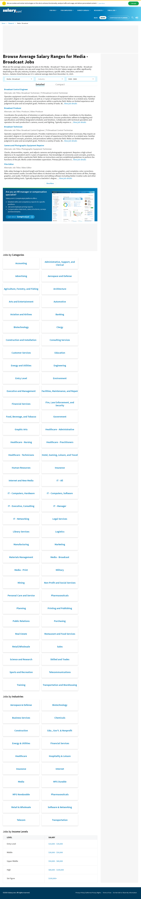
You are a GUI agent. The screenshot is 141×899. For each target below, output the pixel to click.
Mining (21, 582)
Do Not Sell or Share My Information (125, 893)
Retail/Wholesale (21, 646)
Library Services (21, 531)
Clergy (60, 327)
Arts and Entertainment (21, 301)
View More (50, 183)
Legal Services (59, 518)
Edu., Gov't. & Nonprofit (59, 730)
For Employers (67, 10)
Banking (60, 314)
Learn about (20, 217)
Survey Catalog (84, 10)
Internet (60, 768)
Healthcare (21, 756)
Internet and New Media (21, 480)
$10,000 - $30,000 (55, 843)
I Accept (133, 3)
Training (21, 684)
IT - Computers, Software (60, 493)
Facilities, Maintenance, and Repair (60, 391)
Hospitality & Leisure (60, 756)
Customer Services (21, 352)
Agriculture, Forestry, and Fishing (21, 288)
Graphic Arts (21, 429)
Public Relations (21, 621)
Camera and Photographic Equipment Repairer (24, 145)
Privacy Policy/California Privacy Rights (88, 893)
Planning (21, 608)
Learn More (101, 3)
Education (60, 352)
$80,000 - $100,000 (56, 869)
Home (3, 23)
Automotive (60, 301)
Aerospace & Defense (21, 704)
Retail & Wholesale (21, 807)
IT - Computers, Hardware (21, 493)
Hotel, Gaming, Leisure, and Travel (60, 454)
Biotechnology (21, 327)
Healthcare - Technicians (21, 454)
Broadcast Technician (13, 126)
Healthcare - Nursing (21, 442)
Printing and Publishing (60, 608)
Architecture (59, 288)
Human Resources (21, 467)
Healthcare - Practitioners (59, 442)
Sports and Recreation (21, 672)
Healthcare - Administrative (59, 429)
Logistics (59, 531)
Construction (21, 730)
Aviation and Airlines (21, 314)
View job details (70, 103)
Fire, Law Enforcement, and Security (59, 404)
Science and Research (21, 659)
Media (21, 781)
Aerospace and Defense (60, 276)
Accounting (21, 263)
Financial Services (21, 403)
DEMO (103, 18)
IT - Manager (59, 506)
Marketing (60, 544)
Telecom (21, 819)
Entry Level (21, 378)
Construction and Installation (21, 339)
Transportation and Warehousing (60, 684)
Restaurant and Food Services (59, 633)
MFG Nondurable (21, 794)
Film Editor (9, 164)
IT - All (60, 480)
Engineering (60, 365)
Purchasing (60, 621)
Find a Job (112, 10)
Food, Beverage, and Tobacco (21, 416)
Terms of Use (107, 893)
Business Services (21, 717)
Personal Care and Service (21, 595)
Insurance (60, 467)
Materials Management (21, 557)
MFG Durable (59, 781)
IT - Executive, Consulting (21, 506)
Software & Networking (60, 807)
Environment (60, 378)
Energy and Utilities (21, 365)
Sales (60, 646)
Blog (96, 18)
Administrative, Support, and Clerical (60, 263)
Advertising (21, 276)
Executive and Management (21, 391)
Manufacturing (21, 544)
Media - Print (21, 569)
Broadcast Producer (12, 108)
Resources (99, 10)
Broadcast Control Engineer (16, 89)
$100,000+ (52, 878)
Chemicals (59, 717)
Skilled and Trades (59, 659)
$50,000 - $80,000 (55, 861)
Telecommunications (60, 672)
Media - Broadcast (59, 557)
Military (60, 569)
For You (53, 10)
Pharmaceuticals (60, 595)
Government (59, 416)
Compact (60, 84)
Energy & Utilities (21, 743)
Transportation (60, 819)
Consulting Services (60, 339)
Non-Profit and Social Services (59, 582)
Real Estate (21, 633)
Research (11, 23)
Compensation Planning (118, 18)
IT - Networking (21, 518)
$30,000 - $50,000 (55, 852)
